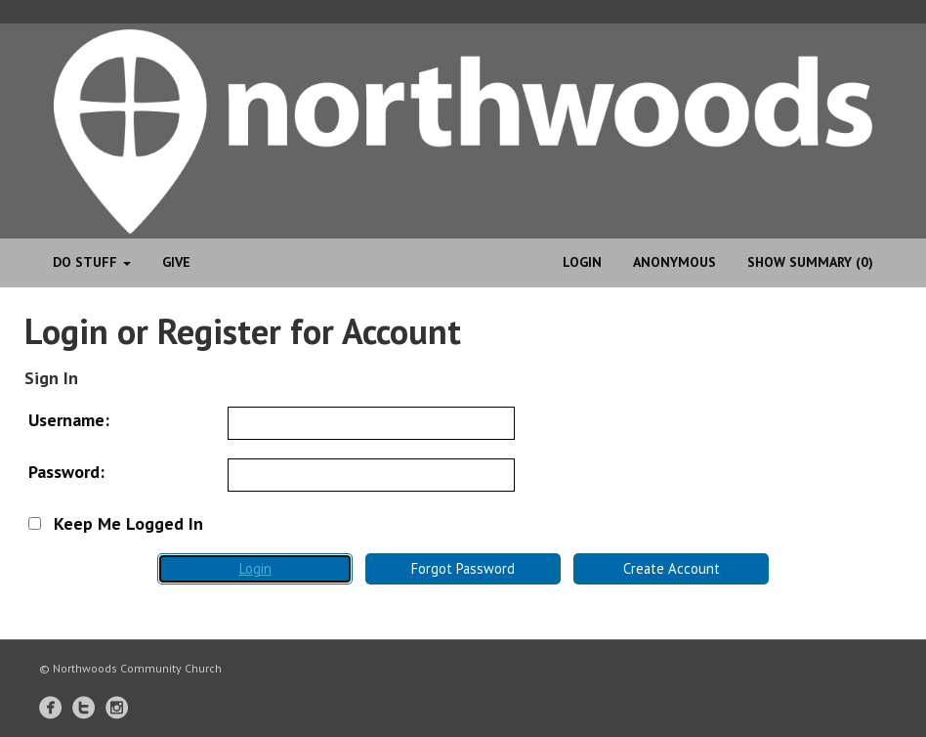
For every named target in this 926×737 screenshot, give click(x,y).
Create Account (671, 568)
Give (176, 262)
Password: (66, 471)
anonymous (674, 262)
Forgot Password (463, 568)
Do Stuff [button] (92, 262)
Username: (68, 420)
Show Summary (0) (810, 262)
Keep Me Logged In (115, 523)
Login (582, 262)
